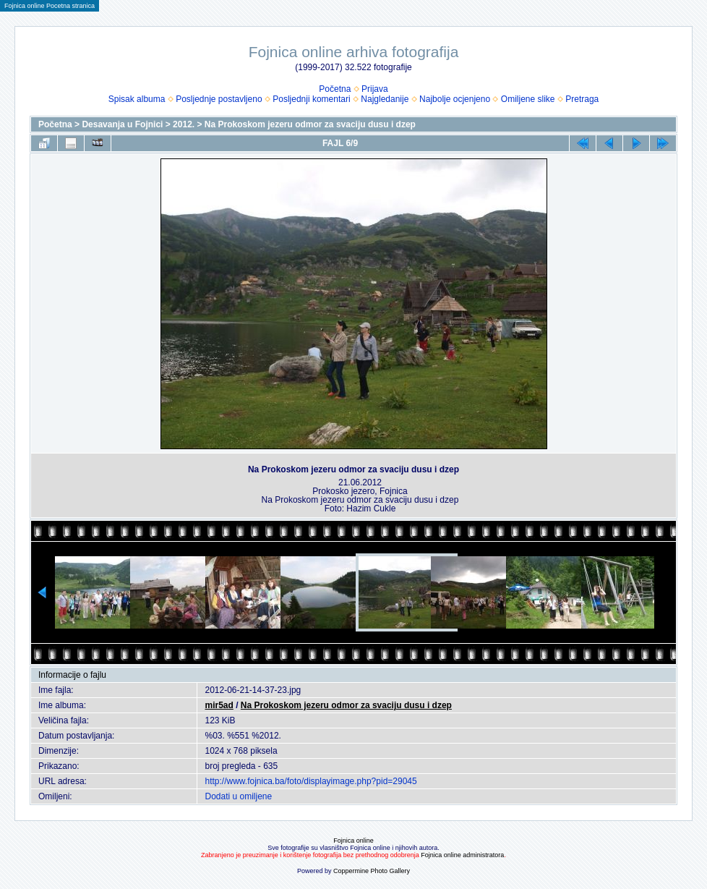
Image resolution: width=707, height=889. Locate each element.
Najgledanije (384, 99)
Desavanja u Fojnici (122, 124)
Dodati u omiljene (238, 796)
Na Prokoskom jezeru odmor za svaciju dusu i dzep (310, 124)
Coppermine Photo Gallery (371, 871)
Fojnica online (353, 840)
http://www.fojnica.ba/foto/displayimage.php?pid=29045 (310, 781)
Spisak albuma (137, 99)
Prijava (374, 89)
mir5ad (219, 705)
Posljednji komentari (311, 99)
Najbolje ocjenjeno (454, 99)
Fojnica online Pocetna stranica (49, 5)
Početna (335, 89)
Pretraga (582, 99)
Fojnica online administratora (462, 855)
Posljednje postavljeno (219, 99)
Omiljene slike (528, 99)
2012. (183, 124)
